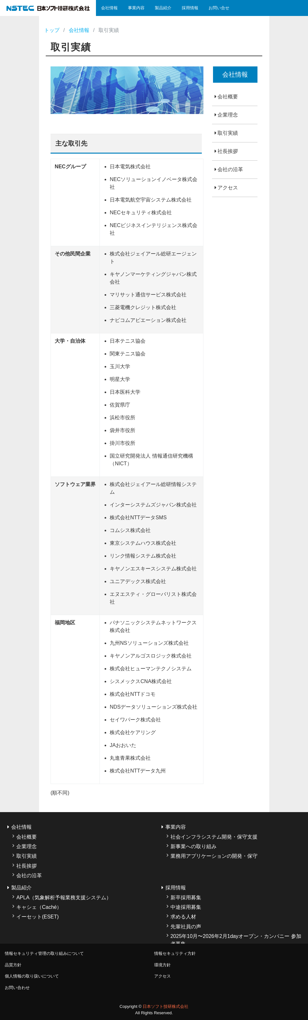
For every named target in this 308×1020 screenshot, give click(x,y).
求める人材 (183, 916)
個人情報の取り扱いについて (32, 976)
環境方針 (162, 965)
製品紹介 (163, 7)
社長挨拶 (227, 151)
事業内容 (136, 7)
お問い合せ (219, 7)
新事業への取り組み (193, 846)
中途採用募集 (185, 907)
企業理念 (227, 115)
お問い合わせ (17, 987)
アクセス (227, 187)
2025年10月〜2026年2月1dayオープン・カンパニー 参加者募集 (235, 940)
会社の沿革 (230, 169)
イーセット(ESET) (37, 916)
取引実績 (227, 133)
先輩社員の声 (185, 926)
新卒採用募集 (185, 897)
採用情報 (190, 7)
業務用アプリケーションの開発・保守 (213, 856)
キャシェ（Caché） (39, 907)
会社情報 (109, 7)
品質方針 (13, 965)
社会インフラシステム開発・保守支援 (213, 837)
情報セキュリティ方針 (175, 953)
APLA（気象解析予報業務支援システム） (63, 897)
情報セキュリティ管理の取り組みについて (44, 953)
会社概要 (227, 96)
